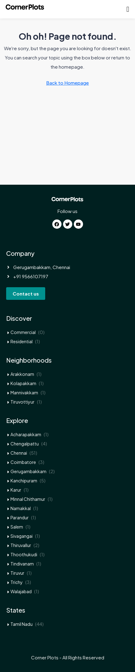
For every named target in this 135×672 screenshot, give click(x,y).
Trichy (16, 582)
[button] (128, 9)
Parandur (19, 517)
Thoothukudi (23, 554)
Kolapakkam (23, 383)
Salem (16, 526)
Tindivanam (22, 563)
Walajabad (21, 591)
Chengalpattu (24, 443)
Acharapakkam (25, 434)
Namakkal (20, 508)
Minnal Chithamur (27, 499)
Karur (15, 490)
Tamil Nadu (21, 624)
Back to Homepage (67, 83)
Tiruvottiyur (22, 401)
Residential (21, 341)
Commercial (23, 332)
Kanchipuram (23, 480)
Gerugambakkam (28, 471)
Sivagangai (21, 536)
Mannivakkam (24, 392)
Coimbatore (23, 462)
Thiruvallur (20, 545)
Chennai (18, 453)
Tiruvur (17, 573)
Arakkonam (22, 374)
